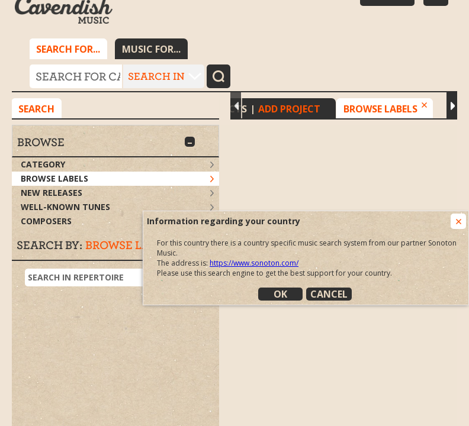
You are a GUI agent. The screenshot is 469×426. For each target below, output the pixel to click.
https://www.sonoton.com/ (254, 263)
